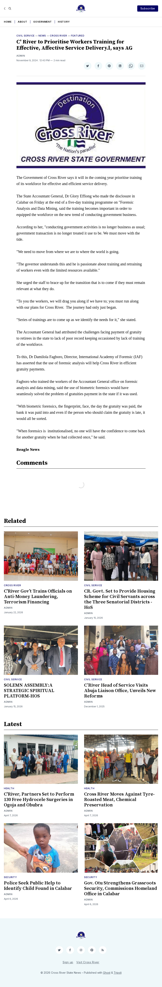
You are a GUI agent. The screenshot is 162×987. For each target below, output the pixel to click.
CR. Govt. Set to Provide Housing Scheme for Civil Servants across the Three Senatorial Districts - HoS (119, 599)
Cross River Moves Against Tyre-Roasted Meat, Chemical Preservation (119, 799)
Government (42, 21)
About (22, 21)
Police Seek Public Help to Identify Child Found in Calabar (38, 885)
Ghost (106, 972)
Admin (20, 55)
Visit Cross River (87, 962)
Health (9, 788)
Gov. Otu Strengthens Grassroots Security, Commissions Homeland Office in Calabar (120, 888)
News (42, 35)
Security (10, 877)
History (64, 21)
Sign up (68, 962)
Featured (77, 35)
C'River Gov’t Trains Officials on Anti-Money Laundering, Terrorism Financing (38, 596)
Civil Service (25, 35)
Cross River (58, 35)
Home (8, 21)
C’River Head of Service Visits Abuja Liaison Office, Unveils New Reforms (120, 690)
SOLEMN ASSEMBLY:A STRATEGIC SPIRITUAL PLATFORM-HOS (29, 690)
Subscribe (147, 8)
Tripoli (118, 972)
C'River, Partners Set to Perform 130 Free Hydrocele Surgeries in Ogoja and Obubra (39, 799)
